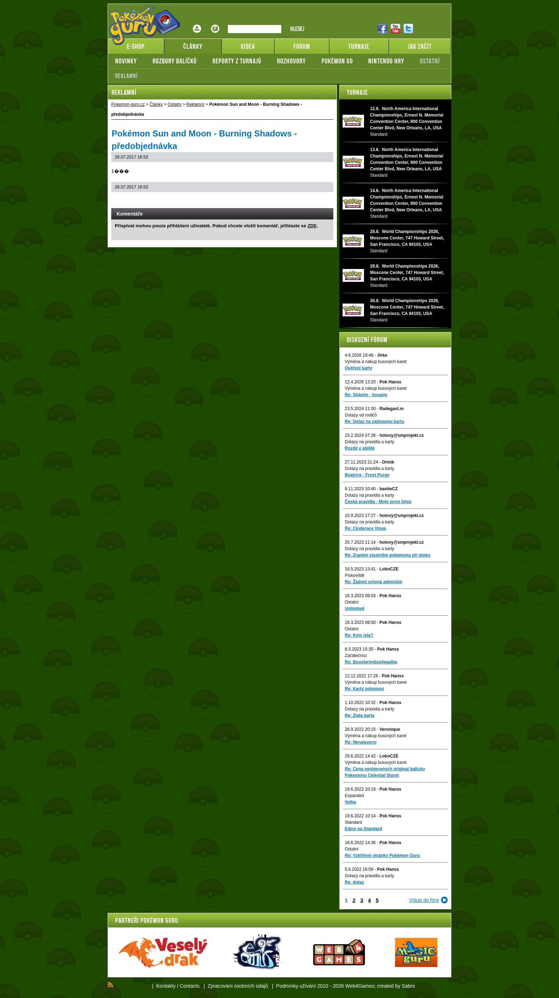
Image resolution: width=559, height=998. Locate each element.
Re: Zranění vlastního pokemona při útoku (387, 555)
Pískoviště (354, 575)
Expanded (354, 795)
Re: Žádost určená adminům (373, 581)
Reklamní (126, 75)
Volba (350, 802)
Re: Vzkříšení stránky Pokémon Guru (382, 855)
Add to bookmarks (318, 201)
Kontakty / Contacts (177, 986)
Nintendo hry (386, 61)
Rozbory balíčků (175, 61)
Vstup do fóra (424, 900)
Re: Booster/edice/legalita (371, 662)
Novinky (126, 61)
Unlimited (354, 608)
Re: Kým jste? (359, 635)
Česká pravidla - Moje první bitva (378, 501)
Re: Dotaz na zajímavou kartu (374, 421)
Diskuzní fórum (367, 339)
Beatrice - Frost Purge (367, 474)
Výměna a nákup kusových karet (375, 361)
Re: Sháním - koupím (366, 394)
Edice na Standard (363, 828)
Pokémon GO (337, 61)
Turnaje (357, 92)
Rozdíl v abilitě (360, 448)
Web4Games (359, 986)
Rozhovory (291, 61)
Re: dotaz (354, 882)
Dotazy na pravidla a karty (369, 441)
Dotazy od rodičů (361, 415)
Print (309, 201)
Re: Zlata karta (359, 715)
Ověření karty (358, 368)
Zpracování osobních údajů (238, 986)
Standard (353, 822)
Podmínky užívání (296, 986)
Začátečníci (355, 655)
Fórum (215, 23)
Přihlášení (197, 23)
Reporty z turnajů (236, 61)
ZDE (312, 225)
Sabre (408, 986)
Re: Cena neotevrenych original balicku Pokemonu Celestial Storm (385, 772)
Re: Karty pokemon (364, 688)
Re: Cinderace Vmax (365, 528)
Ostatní (430, 61)
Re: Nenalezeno (360, 742)
